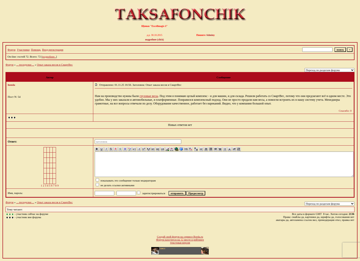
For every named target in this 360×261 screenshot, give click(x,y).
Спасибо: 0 (345, 110)
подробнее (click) (154, 39)
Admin (210, 35)
